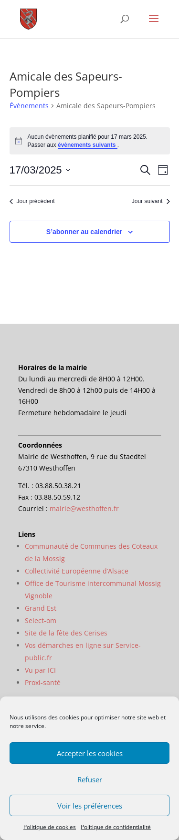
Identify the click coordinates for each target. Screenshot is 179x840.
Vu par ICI (40, 670)
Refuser (89, 779)
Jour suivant (151, 201)
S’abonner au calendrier (84, 232)
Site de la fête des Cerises (66, 632)
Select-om (40, 620)
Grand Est (40, 608)
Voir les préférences (89, 805)
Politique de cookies (49, 827)
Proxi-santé (43, 682)
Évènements (29, 105)
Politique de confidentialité (116, 827)
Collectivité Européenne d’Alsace (76, 570)
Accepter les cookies (90, 753)
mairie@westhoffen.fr (84, 508)
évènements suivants (87, 145)
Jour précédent (32, 201)
